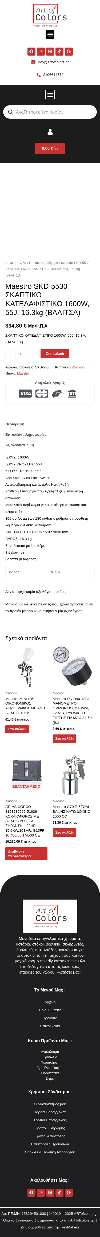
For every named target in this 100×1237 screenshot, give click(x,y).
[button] (50, 34)
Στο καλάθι (55, 354)
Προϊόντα (36, 263)
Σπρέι (49, 1078)
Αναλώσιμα (50, 1052)
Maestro (23, 373)
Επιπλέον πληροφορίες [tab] (25, 435)
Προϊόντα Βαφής (50, 1068)
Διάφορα (51, 263)
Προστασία (50, 1073)
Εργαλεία (50, 1057)
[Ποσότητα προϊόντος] (20, 354)
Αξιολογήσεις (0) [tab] (19, 445)
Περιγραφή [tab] (14, 424)
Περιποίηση (50, 1062)
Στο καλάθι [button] (17, 729)
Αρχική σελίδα (15, 263)
